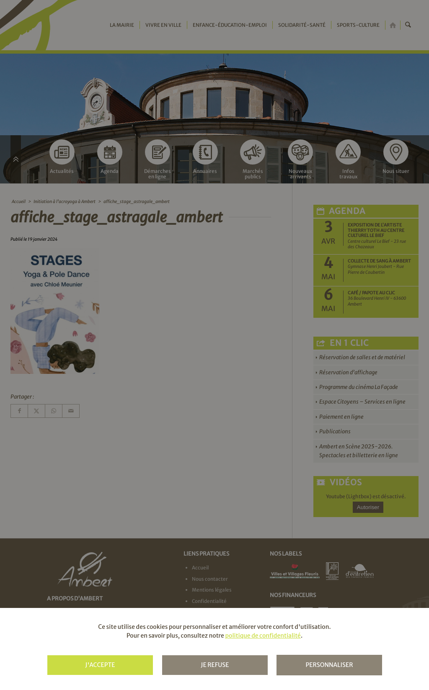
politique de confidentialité (262, 635)
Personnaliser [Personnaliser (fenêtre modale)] (329, 665)
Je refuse (215, 665)
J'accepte (100, 665)
